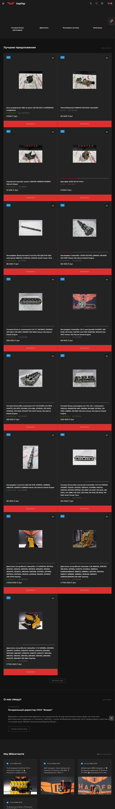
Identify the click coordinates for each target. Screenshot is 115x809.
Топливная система (71, 28)
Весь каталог (106, 48)
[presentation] (111, 718)
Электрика (97, 28)
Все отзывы (107, 699)
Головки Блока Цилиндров (17, 29)
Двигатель (44, 28)
